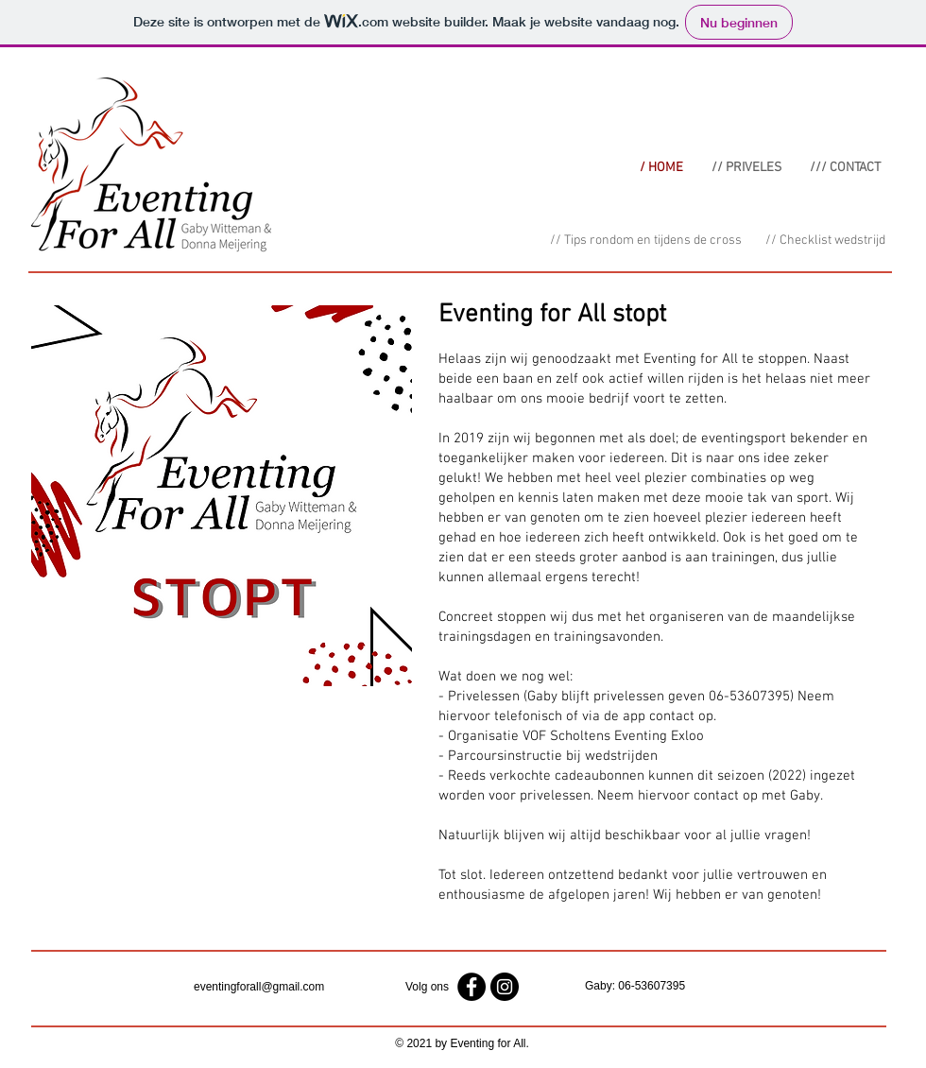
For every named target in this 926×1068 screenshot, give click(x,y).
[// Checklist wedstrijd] (824, 241)
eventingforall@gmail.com (259, 986)
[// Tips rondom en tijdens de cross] (646, 241)
